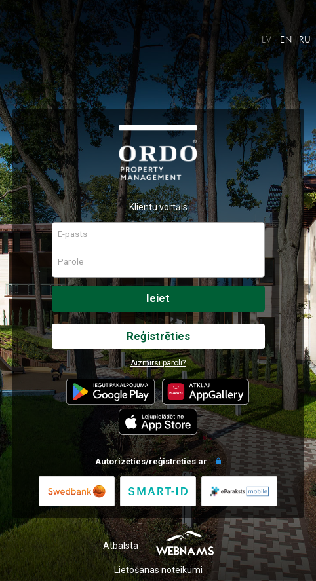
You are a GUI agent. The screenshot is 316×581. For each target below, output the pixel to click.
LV (267, 39)
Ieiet (158, 298)
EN (286, 39)
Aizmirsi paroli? (158, 362)
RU (305, 39)
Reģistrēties (158, 336)
